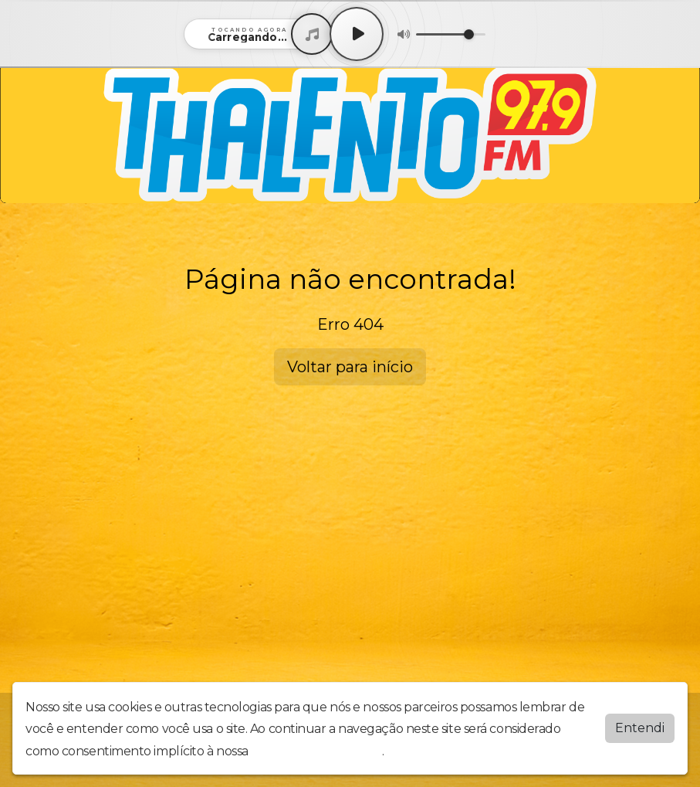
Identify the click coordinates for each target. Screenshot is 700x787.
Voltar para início (350, 367)
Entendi (639, 728)
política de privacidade (316, 751)
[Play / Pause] (357, 34)
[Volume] (450, 34)
